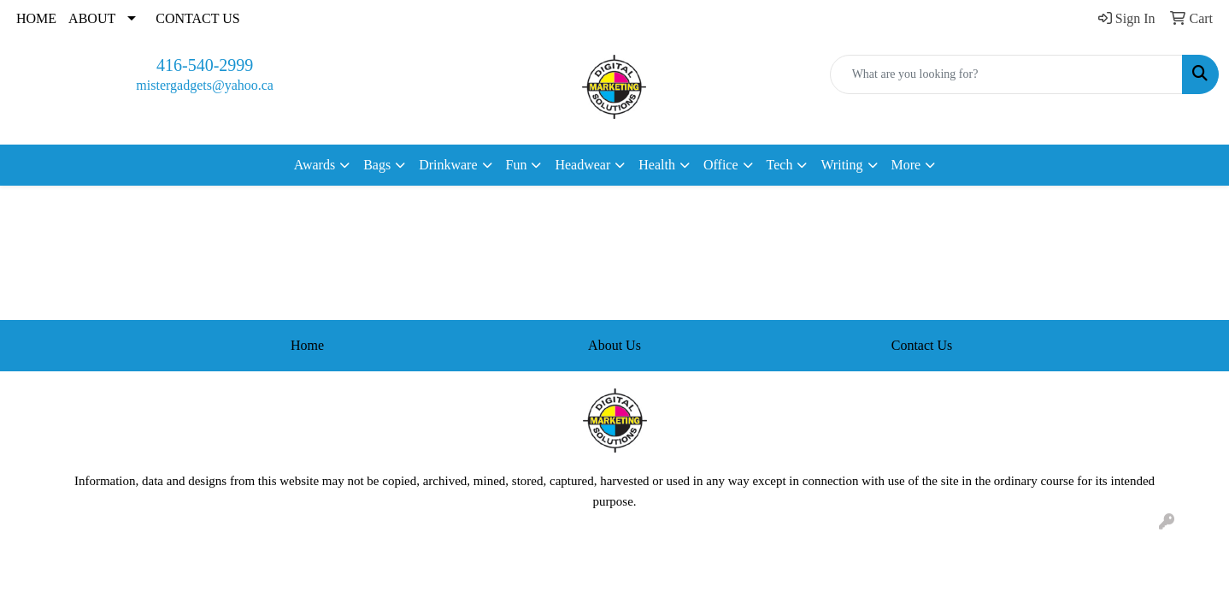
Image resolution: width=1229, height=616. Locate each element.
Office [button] (720, 164)
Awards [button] (314, 164)
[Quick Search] (1006, 74)
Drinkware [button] (448, 164)
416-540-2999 (204, 65)
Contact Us (922, 345)
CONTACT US (197, 18)
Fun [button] (516, 164)
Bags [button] (377, 164)
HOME (36, 18)
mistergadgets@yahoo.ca (204, 85)
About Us (614, 345)
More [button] (906, 164)
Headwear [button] (582, 164)
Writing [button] (841, 164)
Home (307, 345)
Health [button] (656, 164)
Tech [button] (780, 164)
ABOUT (91, 18)
